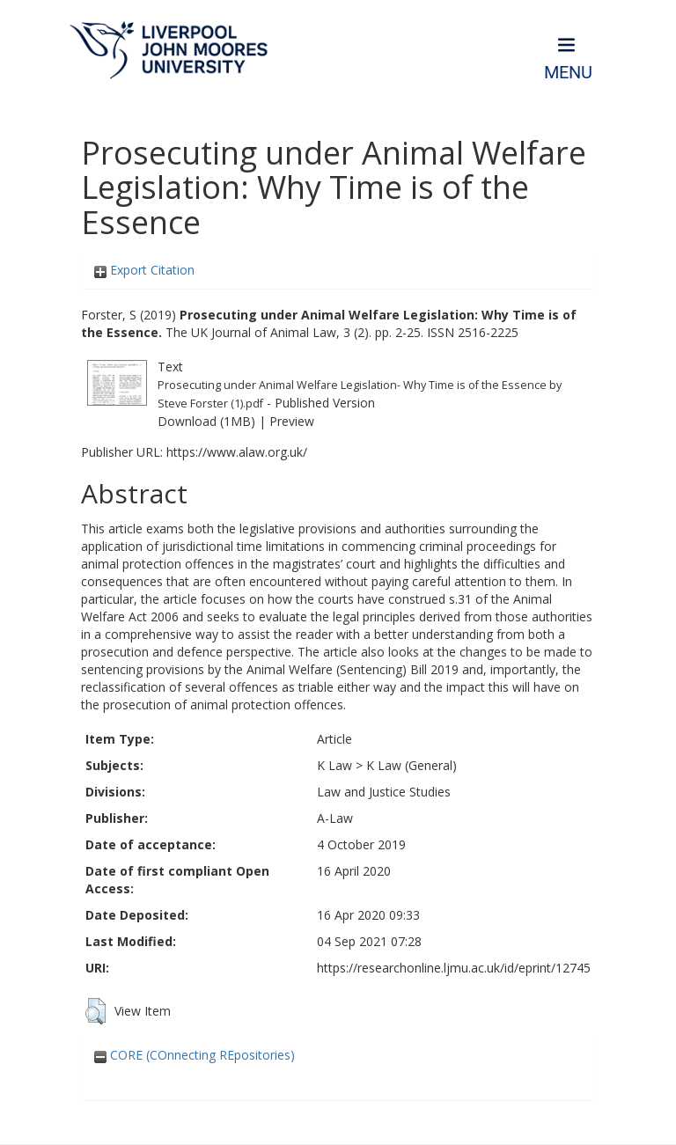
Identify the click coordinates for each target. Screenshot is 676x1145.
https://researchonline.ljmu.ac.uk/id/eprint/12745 (454, 967)
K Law (334, 765)
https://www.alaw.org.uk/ (236, 452)
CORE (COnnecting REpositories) (194, 1054)
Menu (568, 72)
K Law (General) (411, 765)
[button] (95, 1011)
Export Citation (144, 269)
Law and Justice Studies (384, 791)
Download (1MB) (206, 421)
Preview (291, 421)
